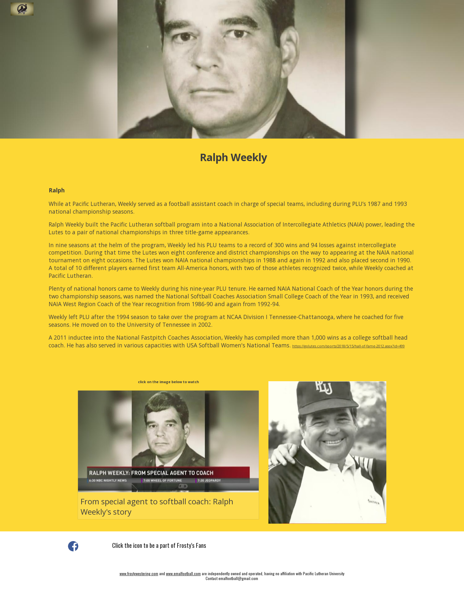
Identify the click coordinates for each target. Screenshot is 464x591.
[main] (232, 157)
